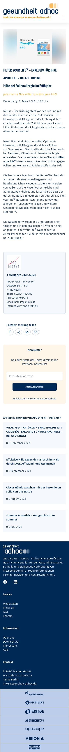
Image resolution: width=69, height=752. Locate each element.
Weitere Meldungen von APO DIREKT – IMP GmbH (32, 417)
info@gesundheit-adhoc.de (19, 683)
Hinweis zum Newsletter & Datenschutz (34, 398)
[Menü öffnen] (63, 17)
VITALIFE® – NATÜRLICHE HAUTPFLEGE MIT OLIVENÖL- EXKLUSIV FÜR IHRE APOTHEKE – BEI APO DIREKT (34, 431)
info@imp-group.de (24, 301)
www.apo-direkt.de (27, 305)
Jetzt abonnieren (34, 386)
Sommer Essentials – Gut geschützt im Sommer (30, 517)
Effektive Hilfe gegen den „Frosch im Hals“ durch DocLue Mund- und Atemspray (33, 461)
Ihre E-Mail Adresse (21, 376)
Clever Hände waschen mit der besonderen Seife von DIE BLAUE (33, 489)
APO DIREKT (15, 238)
